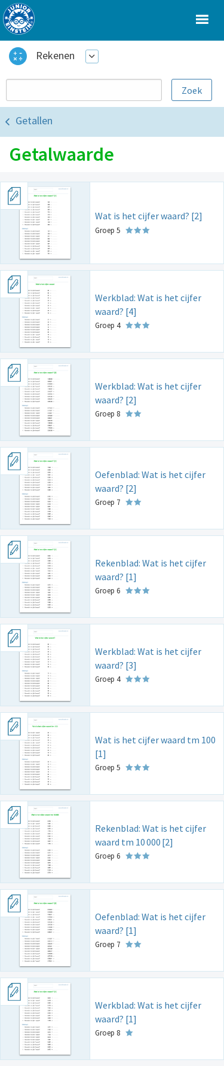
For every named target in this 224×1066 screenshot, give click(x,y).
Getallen (34, 120)
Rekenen (55, 55)
